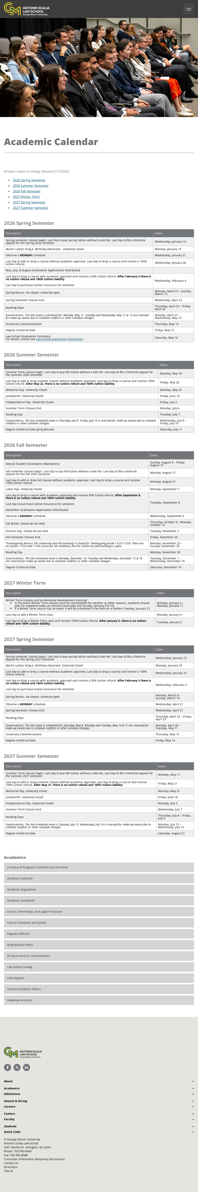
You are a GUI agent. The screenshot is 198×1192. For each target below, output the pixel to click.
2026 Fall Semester (27, 191)
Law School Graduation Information (59, 339)
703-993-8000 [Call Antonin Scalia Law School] (23, 1151)
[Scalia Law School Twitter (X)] (17, 1067)
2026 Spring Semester (29, 180)
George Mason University (23, 1139)
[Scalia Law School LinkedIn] (26, 1067)
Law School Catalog (19, 967)
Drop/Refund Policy (20, 945)
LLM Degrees (15, 978)
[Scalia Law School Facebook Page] (7, 1067)
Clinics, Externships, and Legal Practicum (34, 911)
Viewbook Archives (19, 1000)
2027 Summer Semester (31, 208)
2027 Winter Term (26, 197)
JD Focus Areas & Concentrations (28, 956)
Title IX (8, 1171)
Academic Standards (20, 900)
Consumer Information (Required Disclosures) (34, 1159)
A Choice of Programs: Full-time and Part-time (37, 867)
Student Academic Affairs (24, 989)
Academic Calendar (20, 878)
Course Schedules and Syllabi (26, 922)
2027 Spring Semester (29, 202)
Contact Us (11, 1163)
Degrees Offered (18, 934)
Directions (10, 1167)
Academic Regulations (21, 889)
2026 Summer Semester (31, 185)
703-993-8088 (19, 1155)
